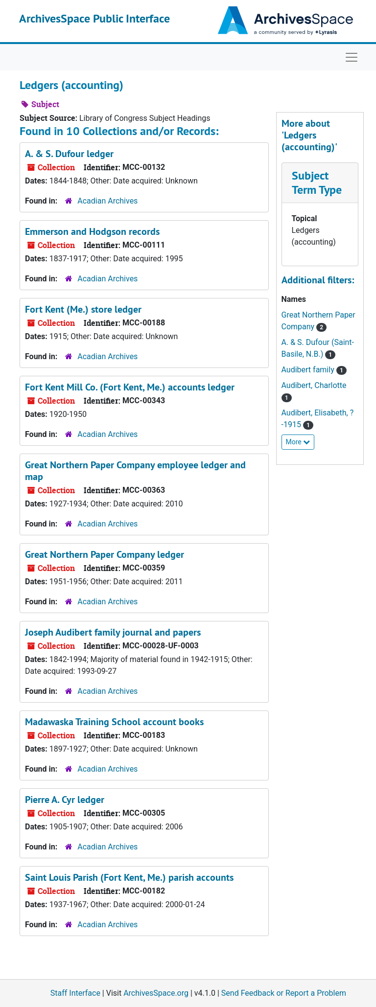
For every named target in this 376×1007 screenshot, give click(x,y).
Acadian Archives (107, 201)
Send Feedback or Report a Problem (283, 993)
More (298, 442)
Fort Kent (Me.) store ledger (83, 309)
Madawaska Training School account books (114, 721)
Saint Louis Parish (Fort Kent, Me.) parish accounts (129, 877)
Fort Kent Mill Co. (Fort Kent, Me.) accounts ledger (130, 387)
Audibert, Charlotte (314, 385)
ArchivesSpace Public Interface (94, 18)
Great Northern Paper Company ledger (104, 554)
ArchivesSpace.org (155, 993)
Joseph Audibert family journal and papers (113, 632)
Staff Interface (75, 993)
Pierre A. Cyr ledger (64, 799)
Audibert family (309, 369)
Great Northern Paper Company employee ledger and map (135, 470)
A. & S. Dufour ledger (69, 153)
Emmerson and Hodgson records (92, 231)
